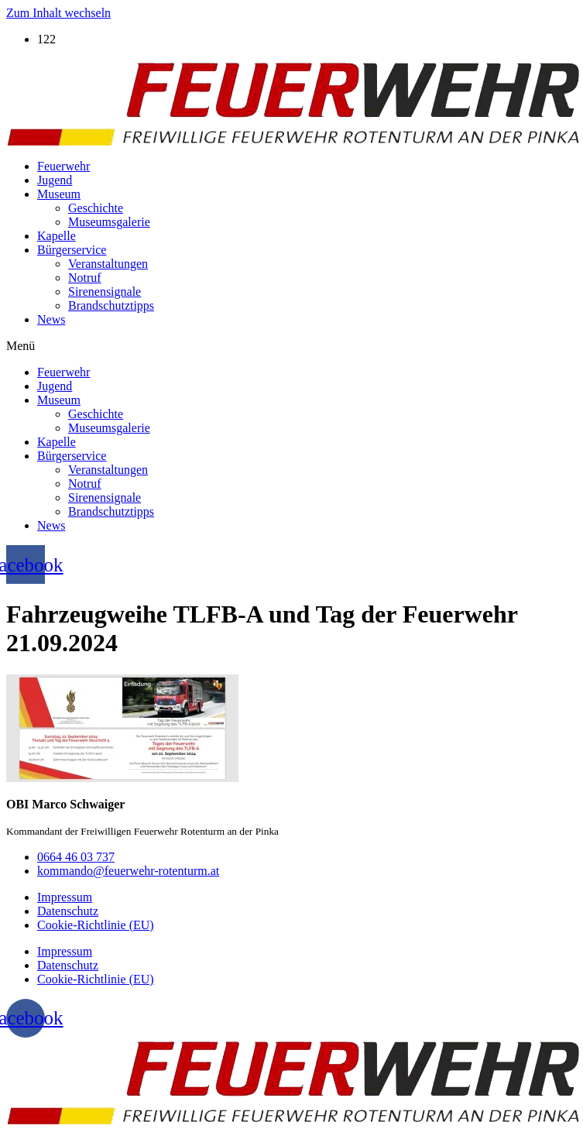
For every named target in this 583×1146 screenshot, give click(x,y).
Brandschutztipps (111, 305)
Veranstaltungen (108, 263)
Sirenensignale (104, 291)
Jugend (54, 180)
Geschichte (95, 207)
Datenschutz (67, 911)
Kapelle (56, 235)
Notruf (84, 277)
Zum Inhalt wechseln (58, 12)
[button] (291, 346)
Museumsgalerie (109, 221)
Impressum (64, 897)
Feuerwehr (63, 166)
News (51, 319)
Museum (59, 194)
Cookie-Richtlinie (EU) (95, 925)
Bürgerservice (71, 249)
